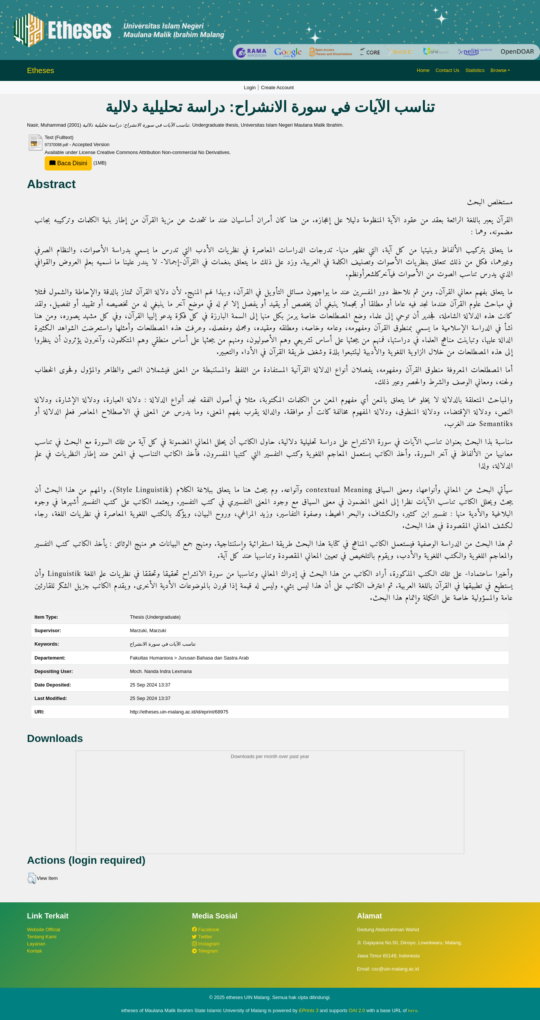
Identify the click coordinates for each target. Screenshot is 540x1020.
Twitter (202, 936)
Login (250, 87)
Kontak (34, 951)
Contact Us (447, 70)
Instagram (205, 944)
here (412, 1010)
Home (423, 70)
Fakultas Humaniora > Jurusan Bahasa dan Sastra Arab (189, 658)
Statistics (474, 70)
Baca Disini (68, 163)
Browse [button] (498, 70)
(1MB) (75, 163)
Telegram (205, 951)
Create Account (277, 87)
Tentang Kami (41, 936)
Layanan (36, 944)
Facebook (205, 929)
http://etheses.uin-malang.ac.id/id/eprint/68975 (179, 712)
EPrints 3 (308, 1010)
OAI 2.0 (357, 1010)
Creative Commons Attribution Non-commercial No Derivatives (163, 152)
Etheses (40, 70)
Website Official (43, 929)
